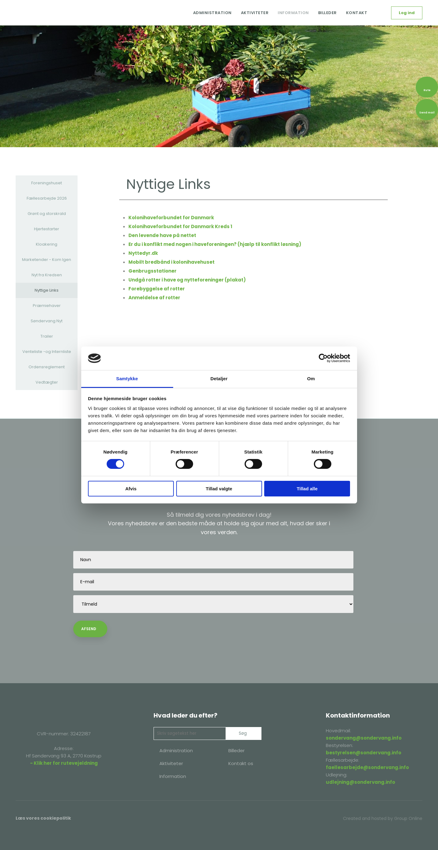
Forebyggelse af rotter (156, 288)
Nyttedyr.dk (143, 253)
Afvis (131, 488)
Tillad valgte (219, 488)
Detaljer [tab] (219, 378)
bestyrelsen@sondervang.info (363, 752)
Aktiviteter (255, 13)
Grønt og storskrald (47, 213)
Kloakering (46, 244)
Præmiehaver (47, 305)
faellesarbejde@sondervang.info (367, 767)
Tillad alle (307, 488)
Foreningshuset (46, 183)
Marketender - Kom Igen (46, 259)
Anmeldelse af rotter (154, 297)
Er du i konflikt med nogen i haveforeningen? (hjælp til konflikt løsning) (214, 244)
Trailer (46, 336)
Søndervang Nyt (47, 321)
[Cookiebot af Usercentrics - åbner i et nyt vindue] (323, 358)
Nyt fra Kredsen (47, 275)
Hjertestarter (46, 229)
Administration (212, 13)
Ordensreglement (47, 367)
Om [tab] (311, 378)
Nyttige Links (47, 290)
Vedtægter (47, 382)
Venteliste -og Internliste (46, 351)
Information (293, 13)
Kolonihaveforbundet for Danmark (171, 217)
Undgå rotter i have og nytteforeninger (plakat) (187, 280)
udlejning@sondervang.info (360, 782)
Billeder (327, 13)
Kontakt (357, 13)
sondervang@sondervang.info (364, 738)
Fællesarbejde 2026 (47, 198)
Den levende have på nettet (162, 235)
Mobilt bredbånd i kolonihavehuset (171, 262)
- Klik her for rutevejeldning (64, 763)
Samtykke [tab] (127, 378)
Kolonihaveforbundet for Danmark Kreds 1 (180, 226)
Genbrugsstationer (152, 271)
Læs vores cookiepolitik (43, 818)
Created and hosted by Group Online (382, 818)
